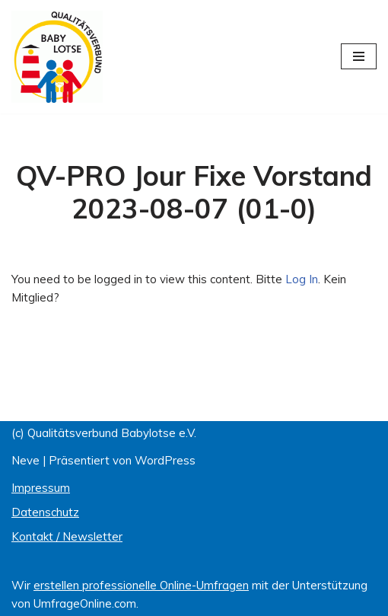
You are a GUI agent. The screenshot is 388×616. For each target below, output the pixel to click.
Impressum (40, 487)
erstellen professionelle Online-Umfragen (141, 585)
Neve (25, 460)
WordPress (165, 460)
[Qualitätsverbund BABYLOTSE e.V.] (57, 57)
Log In (301, 279)
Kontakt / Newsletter (66, 536)
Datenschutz (45, 512)
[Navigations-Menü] (359, 56)
